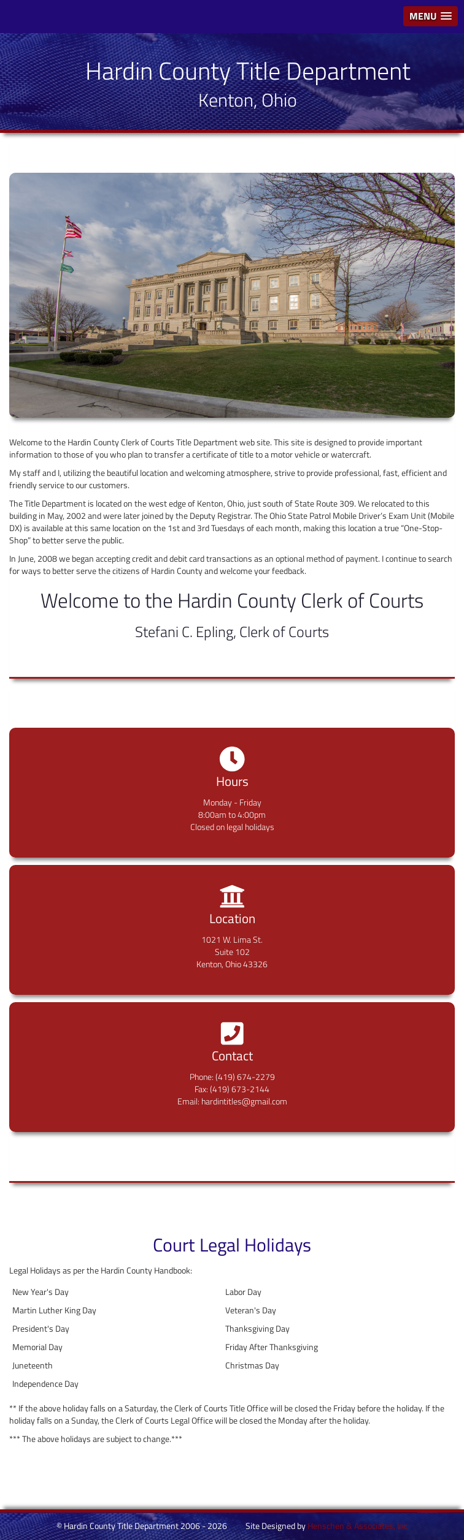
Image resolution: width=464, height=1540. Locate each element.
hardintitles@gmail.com (244, 1101)
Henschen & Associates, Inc (357, 1525)
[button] (430, 16)
